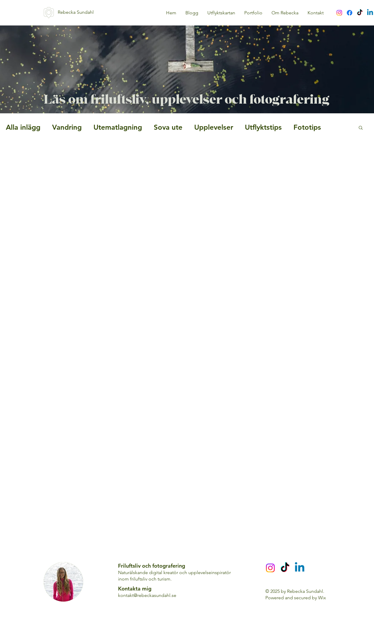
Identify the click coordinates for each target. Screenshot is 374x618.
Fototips (307, 127)
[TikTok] (359, 12)
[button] (360, 128)
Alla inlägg (23, 127)
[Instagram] (339, 12)
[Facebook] (349, 12)
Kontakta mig (134, 588)
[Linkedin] (370, 12)
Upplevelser (213, 127)
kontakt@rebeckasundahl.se (147, 595)
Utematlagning (117, 127)
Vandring (67, 127)
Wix (322, 597)
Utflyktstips (263, 127)
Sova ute (168, 127)
